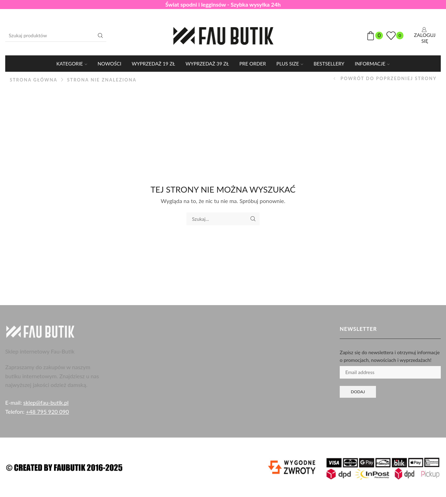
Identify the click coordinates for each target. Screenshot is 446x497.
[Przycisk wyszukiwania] (100, 35)
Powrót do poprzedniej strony (388, 78)
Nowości (109, 64)
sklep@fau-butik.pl (46, 402)
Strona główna (33, 80)
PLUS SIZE (289, 64)
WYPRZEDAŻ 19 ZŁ (153, 64)
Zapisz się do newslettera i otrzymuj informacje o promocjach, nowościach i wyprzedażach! (390, 356)
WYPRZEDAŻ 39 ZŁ (207, 64)
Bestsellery (329, 64)
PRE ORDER (252, 64)
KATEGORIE (71, 64)
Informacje (372, 64)
